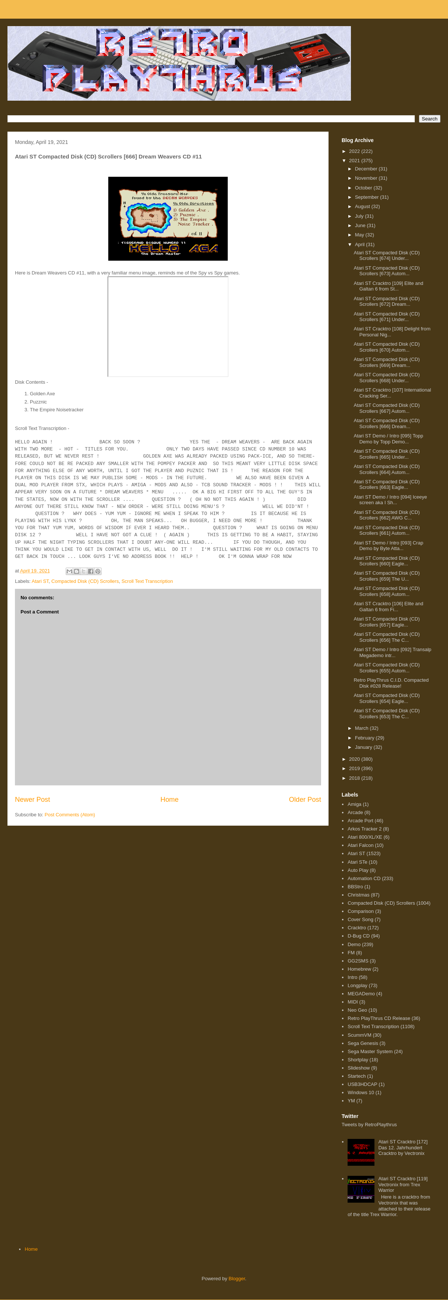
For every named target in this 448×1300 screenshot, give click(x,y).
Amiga (354, 804)
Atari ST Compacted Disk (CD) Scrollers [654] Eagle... (387, 698)
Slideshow (359, 1068)
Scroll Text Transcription (147, 581)
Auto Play (358, 870)
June (361, 225)
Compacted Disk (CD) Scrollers (85, 581)
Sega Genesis (363, 1043)
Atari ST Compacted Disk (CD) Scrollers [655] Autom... (387, 667)
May (360, 235)
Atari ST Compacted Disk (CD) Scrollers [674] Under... (387, 255)
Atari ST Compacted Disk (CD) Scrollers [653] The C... (387, 713)
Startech (356, 1076)
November (367, 178)
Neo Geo (357, 1010)
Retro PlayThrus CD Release (379, 1018)
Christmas (359, 895)
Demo (354, 944)
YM (351, 1100)
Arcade (355, 812)
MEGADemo (361, 993)
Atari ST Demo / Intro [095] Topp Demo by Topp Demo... (388, 439)
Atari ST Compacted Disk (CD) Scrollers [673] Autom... (387, 271)
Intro (352, 977)
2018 (355, 778)
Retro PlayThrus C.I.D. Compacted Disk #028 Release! (391, 683)
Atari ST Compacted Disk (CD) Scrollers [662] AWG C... (387, 515)
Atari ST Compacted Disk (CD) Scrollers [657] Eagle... (387, 622)
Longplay (357, 985)
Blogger (236, 1278)
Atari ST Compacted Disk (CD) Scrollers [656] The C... (387, 637)
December (367, 169)
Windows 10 (361, 1092)
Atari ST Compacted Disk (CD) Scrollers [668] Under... (387, 377)
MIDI (353, 1002)
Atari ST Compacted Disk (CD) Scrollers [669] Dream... (387, 362)
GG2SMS (358, 961)
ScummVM (359, 1035)
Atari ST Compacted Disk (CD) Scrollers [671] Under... (387, 317)
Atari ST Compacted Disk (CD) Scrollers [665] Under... (387, 454)
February (365, 738)
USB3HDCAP (362, 1084)
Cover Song (360, 919)
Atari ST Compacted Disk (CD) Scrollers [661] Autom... (387, 530)
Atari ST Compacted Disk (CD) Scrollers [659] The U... (387, 576)
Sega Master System (370, 1051)
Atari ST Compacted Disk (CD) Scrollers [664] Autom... (387, 469)
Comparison (361, 911)
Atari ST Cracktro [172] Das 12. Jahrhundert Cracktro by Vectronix (402, 1147)
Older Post (305, 799)
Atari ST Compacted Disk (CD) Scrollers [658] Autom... (387, 591)
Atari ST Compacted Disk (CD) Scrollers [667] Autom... (387, 408)
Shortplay (358, 1059)
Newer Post (32, 799)
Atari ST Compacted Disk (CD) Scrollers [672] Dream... (387, 301)
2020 (355, 759)
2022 (355, 151)
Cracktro (357, 927)
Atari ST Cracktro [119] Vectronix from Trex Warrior (402, 1184)
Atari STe (357, 862)
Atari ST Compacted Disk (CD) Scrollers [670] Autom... (387, 347)
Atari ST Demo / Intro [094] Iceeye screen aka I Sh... (390, 500)
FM (351, 952)
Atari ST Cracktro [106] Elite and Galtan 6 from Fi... (388, 606)
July (360, 216)
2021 (355, 160)
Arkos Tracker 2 (365, 829)
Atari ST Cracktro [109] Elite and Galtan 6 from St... (388, 286)
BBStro (355, 886)
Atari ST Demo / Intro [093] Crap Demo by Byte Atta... (388, 546)
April (360, 244)
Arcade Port (360, 820)
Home (170, 799)
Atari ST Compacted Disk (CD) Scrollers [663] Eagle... (387, 484)
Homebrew (359, 969)
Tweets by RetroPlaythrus (369, 1124)
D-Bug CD (359, 936)
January (364, 747)
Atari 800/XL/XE (365, 837)
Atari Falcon (360, 845)
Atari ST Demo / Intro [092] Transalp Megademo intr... (392, 652)
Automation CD (364, 878)
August (363, 206)
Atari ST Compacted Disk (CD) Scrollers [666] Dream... (387, 423)
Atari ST (40, 581)
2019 (355, 768)
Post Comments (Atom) (70, 814)
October (364, 188)
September (367, 197)
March (362, 728)
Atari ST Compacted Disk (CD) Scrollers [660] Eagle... (387, 561)
